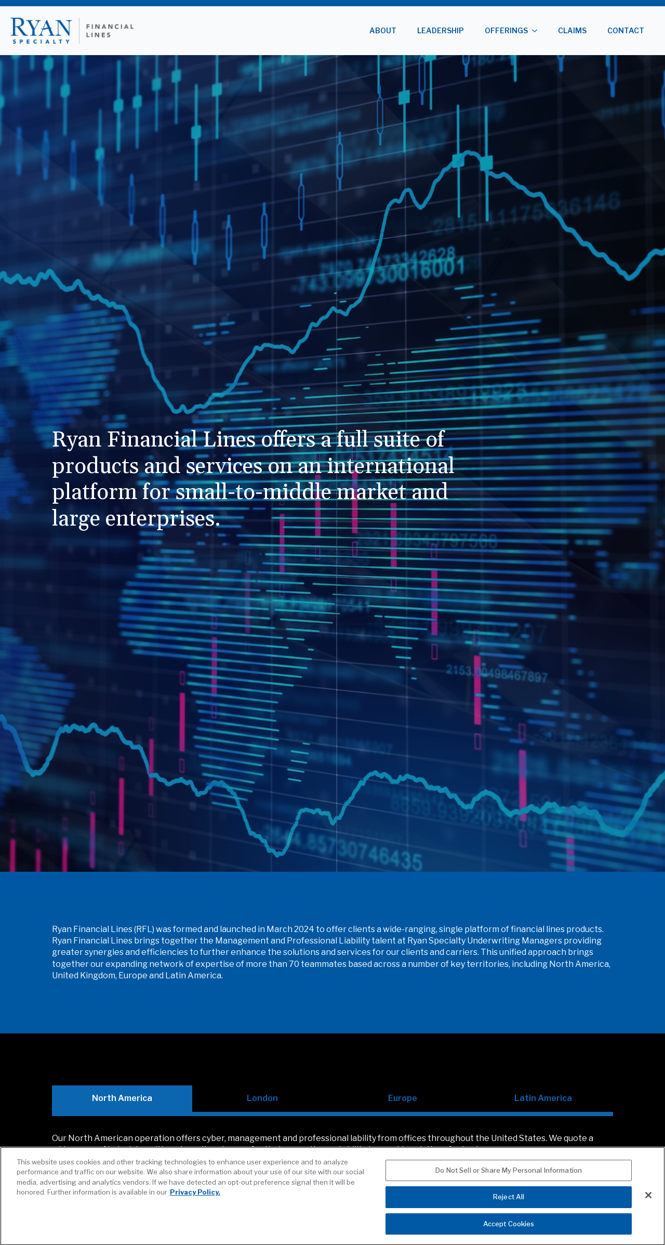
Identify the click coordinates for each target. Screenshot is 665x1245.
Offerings (506, 30)
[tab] (122, 1098)
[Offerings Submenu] (538, 31)
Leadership (440, 30)
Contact (625, 30)
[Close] (648, 1207)
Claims (572, 30)
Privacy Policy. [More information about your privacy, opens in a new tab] (195, 1204)
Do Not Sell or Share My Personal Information (508, 1182)
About (382, 30)
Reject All (508, 1209)
